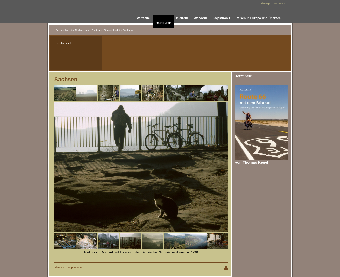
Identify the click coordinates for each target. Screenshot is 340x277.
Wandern (200, 18)
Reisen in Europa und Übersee (258, 18)
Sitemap (59, 267)
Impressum (75, 267)
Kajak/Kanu (221, 18)
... (287, 18)
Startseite (143, 18)
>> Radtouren (79, 30)
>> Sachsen (126, 30)
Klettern (182, 18)
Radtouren (163, 23)
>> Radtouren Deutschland (103, 30)
